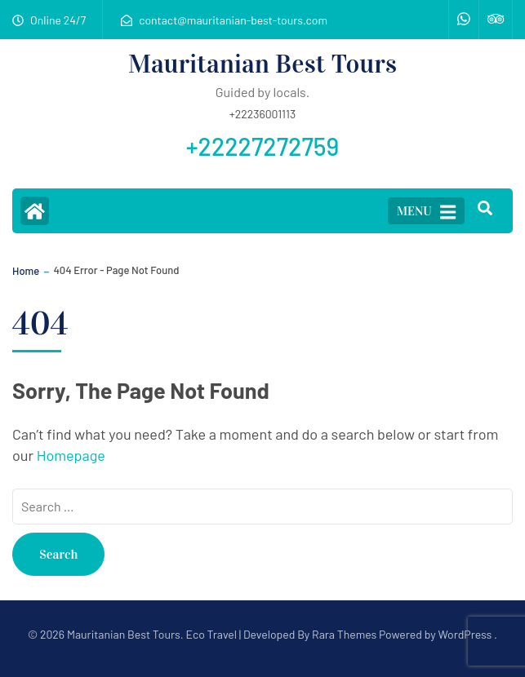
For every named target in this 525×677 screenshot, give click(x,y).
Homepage (71, 455)
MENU (426, 212)
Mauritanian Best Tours (262, 64)
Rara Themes (344, 634)
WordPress (465, 634)
